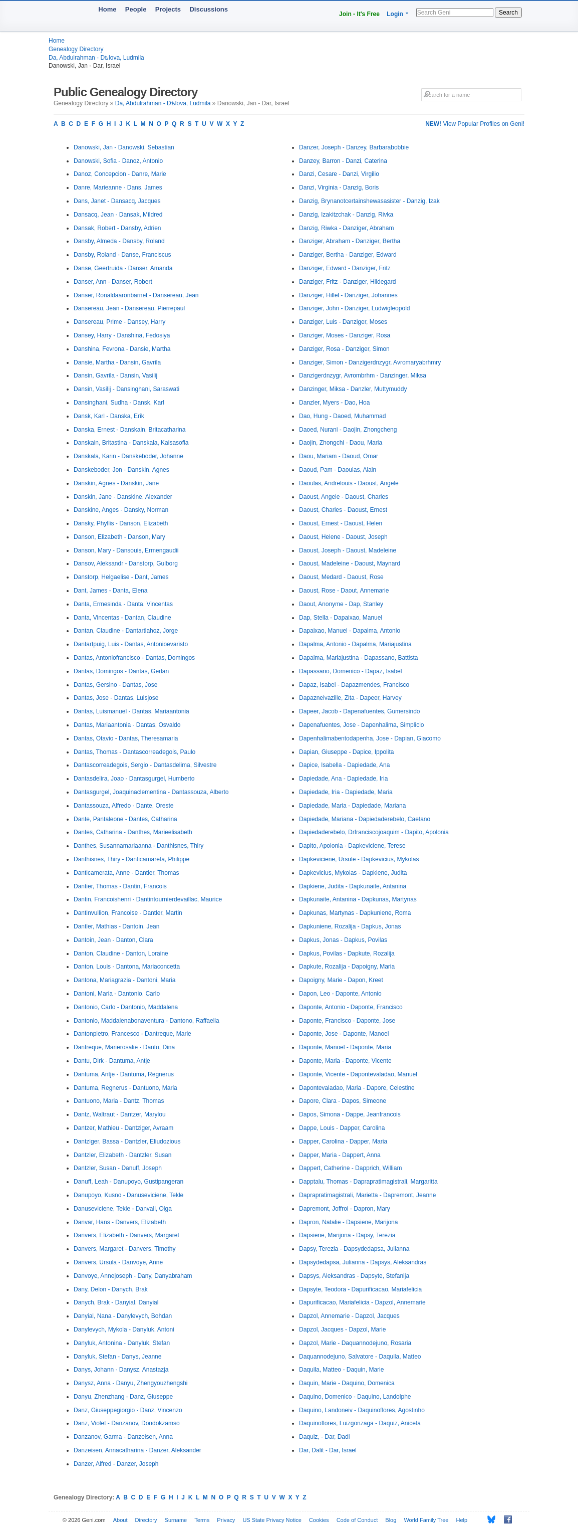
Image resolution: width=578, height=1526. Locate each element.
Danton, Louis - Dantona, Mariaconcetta (127, 966)
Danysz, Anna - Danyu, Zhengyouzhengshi (130, 1383)
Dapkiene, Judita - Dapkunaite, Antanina (352, 886)
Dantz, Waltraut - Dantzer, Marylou (120, 1114)
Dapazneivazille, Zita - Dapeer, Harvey (350, 697)
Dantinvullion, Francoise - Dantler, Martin (128, 912)
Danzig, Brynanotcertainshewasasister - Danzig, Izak (369, 201)
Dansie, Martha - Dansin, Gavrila (117, 362)
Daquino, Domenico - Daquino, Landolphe (355, 1396)
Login (395, 14)
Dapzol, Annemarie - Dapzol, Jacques (349, 1315)
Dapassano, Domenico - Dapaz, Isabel (350, 671)
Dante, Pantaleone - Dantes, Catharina (125, 819)
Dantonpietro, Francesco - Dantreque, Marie (132, 1033)
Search (508, 12)
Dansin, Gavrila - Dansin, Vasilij (115, 375)
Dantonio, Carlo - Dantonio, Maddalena (126, 1007)
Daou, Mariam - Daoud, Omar (338, 456)
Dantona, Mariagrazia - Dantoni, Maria (124, 980)
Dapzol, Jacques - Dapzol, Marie (342, 1329)
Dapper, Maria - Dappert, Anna (340, 1155)
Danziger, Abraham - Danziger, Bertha (349, 241)
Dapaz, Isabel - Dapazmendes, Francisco (354, 684)
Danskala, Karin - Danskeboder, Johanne (128, 456)
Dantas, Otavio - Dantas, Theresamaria (126, 738)
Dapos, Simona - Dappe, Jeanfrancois (350, 1114)
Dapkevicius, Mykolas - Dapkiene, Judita (353, 872)
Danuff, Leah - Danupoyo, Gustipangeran (128, 1181)
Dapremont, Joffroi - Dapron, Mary (344, 1208)
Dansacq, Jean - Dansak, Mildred (118, 214)
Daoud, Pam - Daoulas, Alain (337, 469)
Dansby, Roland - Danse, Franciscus (122, 254)
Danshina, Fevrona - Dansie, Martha (122, 348)
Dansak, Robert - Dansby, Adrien (117, 228)
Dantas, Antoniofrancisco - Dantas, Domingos (134, 657)
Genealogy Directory (76, 49)
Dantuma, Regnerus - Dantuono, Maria (125, 1087)
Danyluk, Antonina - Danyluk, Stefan (122, 1343)
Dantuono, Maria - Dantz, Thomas (119, 1100)
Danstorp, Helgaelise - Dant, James (121, 577)
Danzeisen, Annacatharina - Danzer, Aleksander (137, 1450)
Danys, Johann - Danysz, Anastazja (121, 1369)
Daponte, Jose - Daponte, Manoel (344, 1033)
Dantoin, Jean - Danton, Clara (113, 939)
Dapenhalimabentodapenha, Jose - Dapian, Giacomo (370, 738)
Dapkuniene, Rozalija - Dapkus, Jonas (350, 926)
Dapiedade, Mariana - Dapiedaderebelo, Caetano (364, 819)
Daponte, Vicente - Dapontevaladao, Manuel (358, 1074)
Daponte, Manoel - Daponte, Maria (345, 1047)
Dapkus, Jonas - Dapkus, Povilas (343, 939)
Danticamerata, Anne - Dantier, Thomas (126, 872)
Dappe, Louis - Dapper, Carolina (342, 1127)
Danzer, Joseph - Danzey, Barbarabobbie (354, 147)
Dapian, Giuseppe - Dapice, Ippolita (346, 751)
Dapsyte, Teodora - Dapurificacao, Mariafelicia (360, 1289)
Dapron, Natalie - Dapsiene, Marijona (348, 1222)
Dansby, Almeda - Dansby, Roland (119, 241)
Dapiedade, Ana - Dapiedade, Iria (343, 778)
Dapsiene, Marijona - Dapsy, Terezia (347, 1235)
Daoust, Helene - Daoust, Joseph (343, 536)
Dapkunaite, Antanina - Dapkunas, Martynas (358, 899)
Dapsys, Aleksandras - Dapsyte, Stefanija (354, 1275)
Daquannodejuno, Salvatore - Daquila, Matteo (360, 1356)
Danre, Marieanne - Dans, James (118, 187)
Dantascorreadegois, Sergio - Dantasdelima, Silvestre (145, 765)
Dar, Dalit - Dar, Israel (328, 1450)
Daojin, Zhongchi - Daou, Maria (340, 442)
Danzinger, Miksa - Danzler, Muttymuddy (353, 389)
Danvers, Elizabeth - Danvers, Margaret (126, 1235)
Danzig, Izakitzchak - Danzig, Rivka (346, 214)
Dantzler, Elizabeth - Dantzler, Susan (122, 1155)
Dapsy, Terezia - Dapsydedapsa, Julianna (354, 1248)
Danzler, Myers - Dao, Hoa (334, 402)
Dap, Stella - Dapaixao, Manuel (340, 617)
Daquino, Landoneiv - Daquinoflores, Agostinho (362, 1410)
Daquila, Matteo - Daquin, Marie (341, 1369)
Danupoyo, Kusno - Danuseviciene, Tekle (128, 1195)
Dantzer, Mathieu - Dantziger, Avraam (123, 1127)
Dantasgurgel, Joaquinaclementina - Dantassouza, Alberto (151, 792)
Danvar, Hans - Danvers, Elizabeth (120, 1222)
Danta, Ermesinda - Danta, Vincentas (123, 604)
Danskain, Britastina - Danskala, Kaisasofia (131, 442)
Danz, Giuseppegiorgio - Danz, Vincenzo (128, 1410)
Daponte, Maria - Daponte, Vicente (345, 1060)
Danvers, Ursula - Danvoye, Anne (118, 1262)
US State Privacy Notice (271, 1520)
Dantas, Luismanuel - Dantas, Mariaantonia (131, 711)
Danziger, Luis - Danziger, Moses (343, 321)
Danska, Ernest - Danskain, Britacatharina (129, 429)
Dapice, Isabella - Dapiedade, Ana (344, 765)
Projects (168, 9)
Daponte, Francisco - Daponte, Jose (347, 1020)
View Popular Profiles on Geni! (474, 123)
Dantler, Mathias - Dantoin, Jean (116, 926)
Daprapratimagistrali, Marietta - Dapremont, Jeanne (367, 1195)
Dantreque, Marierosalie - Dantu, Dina (124, 1047)
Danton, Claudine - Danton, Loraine (121, 953)
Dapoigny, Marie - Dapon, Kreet (341, 980)
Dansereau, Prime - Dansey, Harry (119, 321)
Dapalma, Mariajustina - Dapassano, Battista (358, 657)
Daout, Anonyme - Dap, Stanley (341, 604)
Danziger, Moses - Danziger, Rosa (344, 335)
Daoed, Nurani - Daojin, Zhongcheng (348, 429)
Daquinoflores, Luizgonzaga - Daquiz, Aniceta (360, 1423)
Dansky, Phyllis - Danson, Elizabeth (121, 523)
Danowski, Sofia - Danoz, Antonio (118, 160)
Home (107, 9)
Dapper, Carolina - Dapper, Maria (343, 1141)
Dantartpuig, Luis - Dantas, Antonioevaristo (131, 644)
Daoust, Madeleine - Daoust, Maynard (349, 563)
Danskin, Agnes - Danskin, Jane (116, 483)
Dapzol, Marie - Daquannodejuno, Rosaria (355, 1343)
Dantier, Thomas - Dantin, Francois (120, 886)
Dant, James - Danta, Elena (110, 590)
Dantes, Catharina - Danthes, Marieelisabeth (133, 832)
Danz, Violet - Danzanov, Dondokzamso (127, 1423)
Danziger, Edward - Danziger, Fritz (345, 268)
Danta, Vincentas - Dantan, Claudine (122, 617)
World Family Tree (426, 1520)
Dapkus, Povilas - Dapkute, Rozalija (347, 953)
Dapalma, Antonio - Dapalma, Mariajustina (355, 644)
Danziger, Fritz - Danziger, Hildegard (347, 281)
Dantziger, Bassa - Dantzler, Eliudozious (127, 1141)
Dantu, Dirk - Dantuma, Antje (112, 1060)
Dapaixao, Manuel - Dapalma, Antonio (349, 630)
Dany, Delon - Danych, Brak (111, 1289)
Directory (146, 1520)
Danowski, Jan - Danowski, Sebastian (124, 147)
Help (462, 1520)
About (120, 1520)
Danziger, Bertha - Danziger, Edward (348, 254)
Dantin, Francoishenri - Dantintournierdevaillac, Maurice (148, 899)
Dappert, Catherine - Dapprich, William (350, 1168)
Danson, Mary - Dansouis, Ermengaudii (126, 550)
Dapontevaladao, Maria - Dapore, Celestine (357, 1087)
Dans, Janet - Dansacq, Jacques (117, 201)
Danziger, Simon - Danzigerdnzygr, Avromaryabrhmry (370, 362)
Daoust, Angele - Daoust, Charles (343, 496)
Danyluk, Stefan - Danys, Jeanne (117, 1356)
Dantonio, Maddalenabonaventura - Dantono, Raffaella (146, 1020)
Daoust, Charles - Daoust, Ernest (343, 509)
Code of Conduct (357, 1520)
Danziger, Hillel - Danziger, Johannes (348, 295)
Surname (176, 1520)
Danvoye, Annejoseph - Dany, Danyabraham (133, 1275)
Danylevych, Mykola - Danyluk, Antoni (124, 1329)
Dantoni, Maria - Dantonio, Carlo (117, 993)
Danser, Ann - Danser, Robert (113, 281)
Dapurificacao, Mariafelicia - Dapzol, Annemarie (362, 1302)
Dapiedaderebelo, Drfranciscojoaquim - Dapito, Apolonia (374, 832)
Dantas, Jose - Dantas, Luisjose (116, 697)
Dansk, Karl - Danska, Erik (109, 416)
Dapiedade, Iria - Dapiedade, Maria (346, 792)
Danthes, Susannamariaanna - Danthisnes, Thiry (138, 845)
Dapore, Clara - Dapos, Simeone (342, 1100)
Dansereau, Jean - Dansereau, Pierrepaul (129, 308)
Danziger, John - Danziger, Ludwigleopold (354, 308)
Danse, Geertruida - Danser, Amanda (123, 268)
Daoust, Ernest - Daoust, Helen (340, 523)
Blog (390, 1520)
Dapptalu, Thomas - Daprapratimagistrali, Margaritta (368, 1181)
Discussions (208, 9)
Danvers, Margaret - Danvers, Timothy (124, 1248)
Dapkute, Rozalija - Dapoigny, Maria (347, 966)
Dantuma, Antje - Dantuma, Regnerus (124, 1074)
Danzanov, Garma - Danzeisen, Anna (123, 1436)
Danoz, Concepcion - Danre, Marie (120, 173)
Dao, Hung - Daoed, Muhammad (342, 416)
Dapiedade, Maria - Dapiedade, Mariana (352, 805)
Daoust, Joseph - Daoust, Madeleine (347, 550)
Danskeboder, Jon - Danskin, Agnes (121, 469)
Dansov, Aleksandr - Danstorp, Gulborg (126, 563)
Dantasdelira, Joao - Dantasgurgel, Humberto (134, 778)
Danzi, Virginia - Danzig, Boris (339, 187)
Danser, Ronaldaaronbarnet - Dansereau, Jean (136, 295)
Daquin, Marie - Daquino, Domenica (347, 1383)
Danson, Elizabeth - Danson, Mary (119, 536)
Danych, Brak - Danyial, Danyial (116, 1302)
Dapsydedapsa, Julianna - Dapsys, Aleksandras (362, 1262)
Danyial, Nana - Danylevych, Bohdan (123, 1315)
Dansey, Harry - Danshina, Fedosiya (122, 335)
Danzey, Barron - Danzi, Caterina (343, 160)
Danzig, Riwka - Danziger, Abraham (346, 228)
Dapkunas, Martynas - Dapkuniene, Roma (355, 912)
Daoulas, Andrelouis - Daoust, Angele (349, 483)
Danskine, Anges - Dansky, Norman (121, 509)
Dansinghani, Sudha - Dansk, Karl (119, 402)
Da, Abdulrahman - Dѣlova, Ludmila (96, 57)
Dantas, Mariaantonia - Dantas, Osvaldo (127, 724)
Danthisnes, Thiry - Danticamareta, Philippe (131, 859)
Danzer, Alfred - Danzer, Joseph (116, 1463)
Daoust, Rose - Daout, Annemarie (344, 590)
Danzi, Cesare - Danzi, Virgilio (339, 173)
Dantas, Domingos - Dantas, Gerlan (121, 671)
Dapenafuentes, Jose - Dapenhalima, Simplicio (361, 724)
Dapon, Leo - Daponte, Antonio (340, 993)
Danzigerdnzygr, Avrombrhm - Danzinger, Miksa (362, 375)
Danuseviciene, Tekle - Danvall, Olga (123, 1208)
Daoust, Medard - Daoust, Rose (341, 577)
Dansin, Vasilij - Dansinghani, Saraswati (126, 389)
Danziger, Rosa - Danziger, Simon (344, 348)
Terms (201, 1520)
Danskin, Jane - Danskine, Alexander (123, 496)
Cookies (319, 1520)
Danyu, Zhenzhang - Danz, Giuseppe (123, 1396)
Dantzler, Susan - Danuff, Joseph (118, 1168)
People (136, 9)
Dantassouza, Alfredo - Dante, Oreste (123, 805)
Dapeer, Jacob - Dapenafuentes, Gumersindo (359, 711)
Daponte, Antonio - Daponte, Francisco (351, 1007)
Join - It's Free (359, 14)
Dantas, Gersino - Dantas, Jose (115, 684)
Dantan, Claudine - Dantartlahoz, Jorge (126, 630)
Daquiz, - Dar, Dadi (324, 1436)
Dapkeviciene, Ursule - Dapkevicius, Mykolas (359, 859)
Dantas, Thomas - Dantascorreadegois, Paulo (134, 751)
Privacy (226, 1520)
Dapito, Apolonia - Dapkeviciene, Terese (352, 845)
